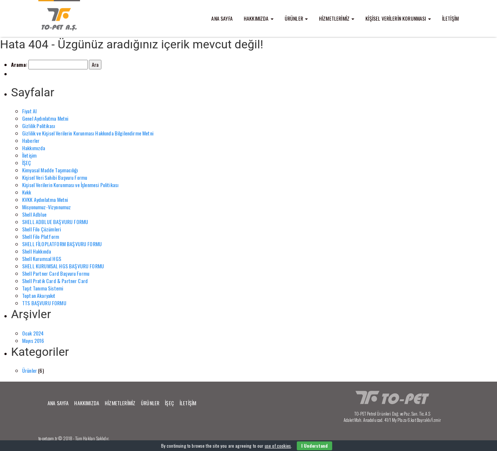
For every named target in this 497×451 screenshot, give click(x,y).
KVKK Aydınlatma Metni (45, 199)
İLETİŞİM (450, 18)
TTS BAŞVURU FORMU (44, 303)
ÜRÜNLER (296, 18)
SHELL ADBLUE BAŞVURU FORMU (55, 222)
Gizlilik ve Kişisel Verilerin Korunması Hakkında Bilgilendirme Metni (87, 133)
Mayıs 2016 (33, 340)
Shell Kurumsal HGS (41, 258)
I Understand (314, 446)
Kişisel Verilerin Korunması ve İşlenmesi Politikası (70, 185)
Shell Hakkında (36, 251)
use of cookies (278, 446)
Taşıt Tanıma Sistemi (42, 288)
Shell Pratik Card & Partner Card (55, 281)
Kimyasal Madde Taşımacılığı (50, 170)
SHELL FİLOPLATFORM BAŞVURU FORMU (62, 244)
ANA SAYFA (221, 18)
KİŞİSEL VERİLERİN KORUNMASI (398, 18)
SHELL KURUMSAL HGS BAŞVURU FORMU (63, 266)
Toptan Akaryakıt (39, 295)
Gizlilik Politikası (38, 126)
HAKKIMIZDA (259, 18)
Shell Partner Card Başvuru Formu (55, 273)
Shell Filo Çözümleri (41, 229)
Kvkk (26, 192)
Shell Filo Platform (40, 236)
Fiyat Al (29, 111)
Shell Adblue (34, 214)
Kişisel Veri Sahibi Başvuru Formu (54, 177)
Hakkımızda (33, 148)
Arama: (19, 64)
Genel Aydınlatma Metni (45, 118)
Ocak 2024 (33, 333)
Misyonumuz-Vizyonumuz (46, 207)
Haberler (30, 140)
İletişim (29, 155)
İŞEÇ (26, 162)
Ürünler (29, 370)
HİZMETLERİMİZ (336, 18)
